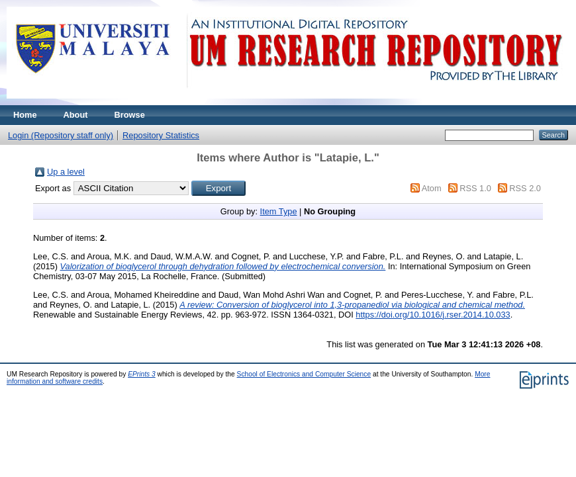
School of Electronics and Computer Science (304, 374)
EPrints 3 (142, 374)
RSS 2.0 (525, 188)
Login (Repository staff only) (60, 135)
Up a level (66, 172)
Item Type (278, 211)
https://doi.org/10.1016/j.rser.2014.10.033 (433, 315)
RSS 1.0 (475, 188)
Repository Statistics (160, 135)
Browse (130, 115)
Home (25, 115)
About (76, 115)
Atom (432, 188)
